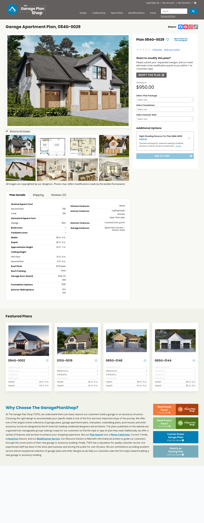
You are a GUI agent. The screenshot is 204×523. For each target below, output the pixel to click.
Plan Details (17, 195)
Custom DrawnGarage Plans (176, 437)
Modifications (136, 13)
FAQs (153, 13)
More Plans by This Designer (181, 39)
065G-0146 (114, 360)
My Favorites (184, 3)
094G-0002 (16, 360)
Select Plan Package (146, 95)
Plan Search (96, 434)
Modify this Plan (151, 75)
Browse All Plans (168, 16)
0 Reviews (157, 49)
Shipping (38, 195)
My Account (169, 3)
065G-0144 (163, 360)
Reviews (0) (58, 195)
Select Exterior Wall (146, 114)
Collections (99, 13)
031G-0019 (64, 360)
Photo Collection (120, 434)
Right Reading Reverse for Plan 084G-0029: (160, 138)
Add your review (172, 49)
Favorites (13, 438)
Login (148, 3)
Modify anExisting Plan (176, 451)
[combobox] (165, 99)
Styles (83, 13)
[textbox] (165, 100)
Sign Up (155, 3)
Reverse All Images (18, 131)
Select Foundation (145, 105)
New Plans (117, 13)
